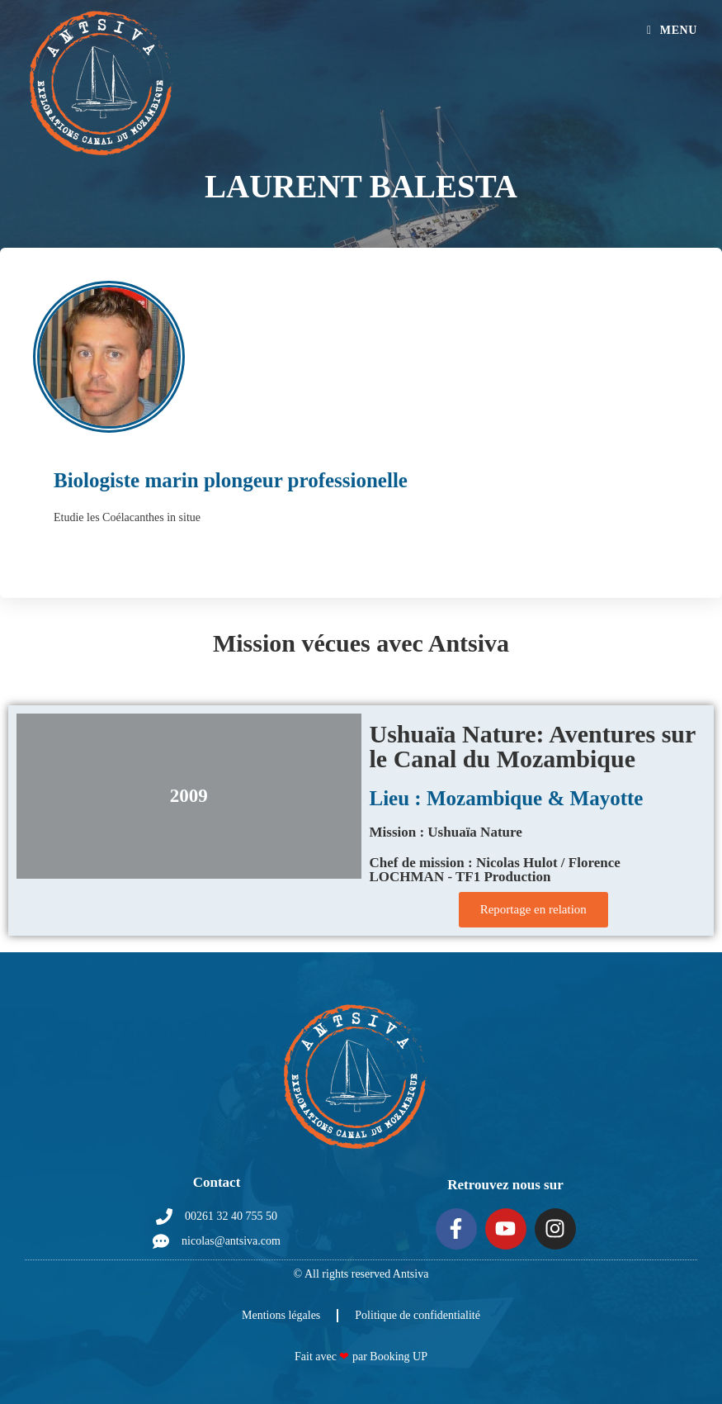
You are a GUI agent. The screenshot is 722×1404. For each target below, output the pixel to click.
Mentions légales (281, 1315)
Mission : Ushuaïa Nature (446, 832)
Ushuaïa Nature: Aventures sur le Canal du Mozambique (533, 746)
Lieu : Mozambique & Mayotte (507, 798)
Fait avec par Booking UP (361, 1356)
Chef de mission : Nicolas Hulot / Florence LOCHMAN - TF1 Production (495, 870)
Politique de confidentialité (417, 1315)
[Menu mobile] (672, 30)
